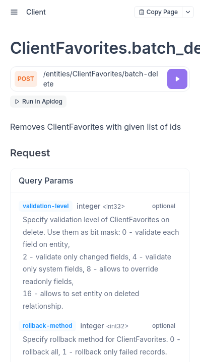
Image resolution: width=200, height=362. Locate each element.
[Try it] (177, 79)
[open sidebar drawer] (14, 12)
